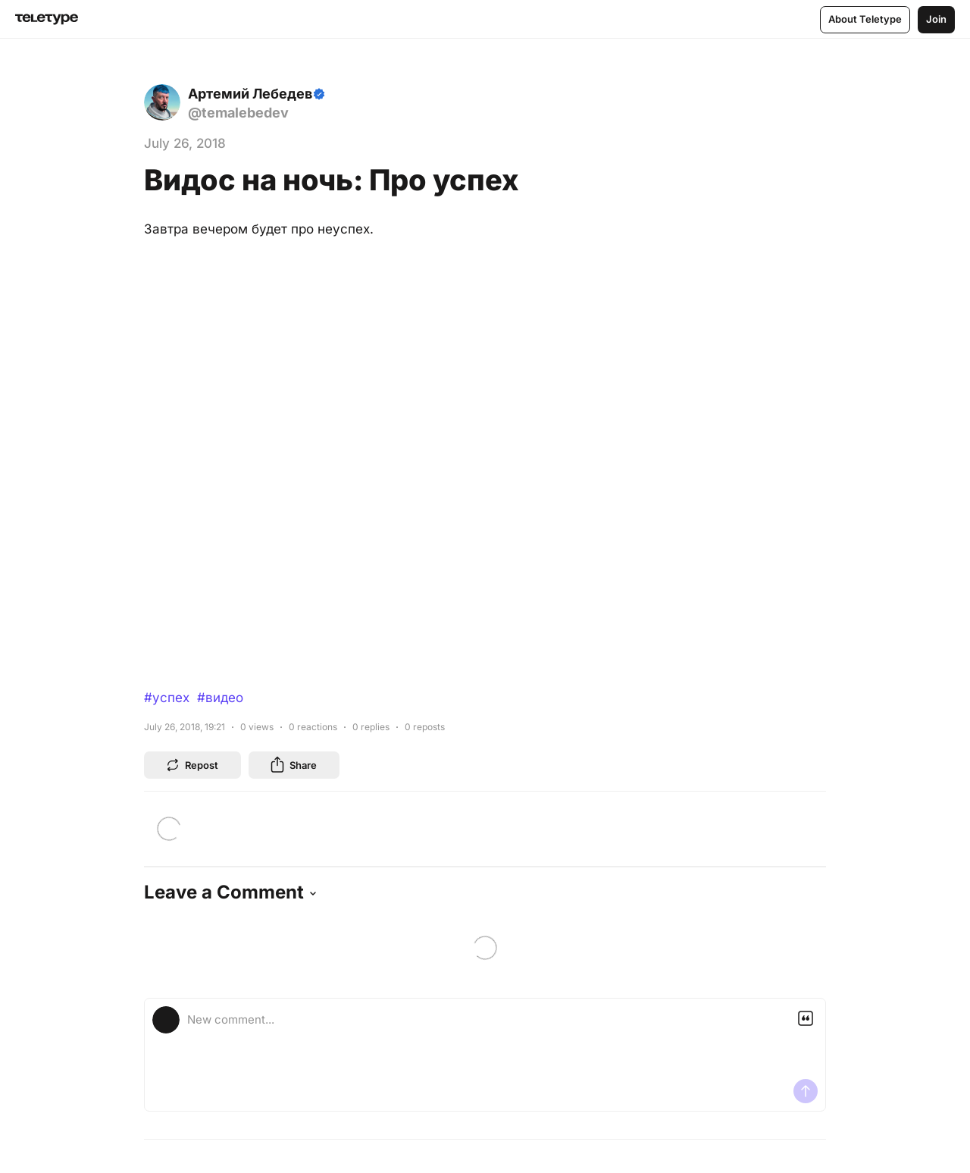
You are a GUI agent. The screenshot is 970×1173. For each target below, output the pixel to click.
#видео (220, 697)
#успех (166, 697)
